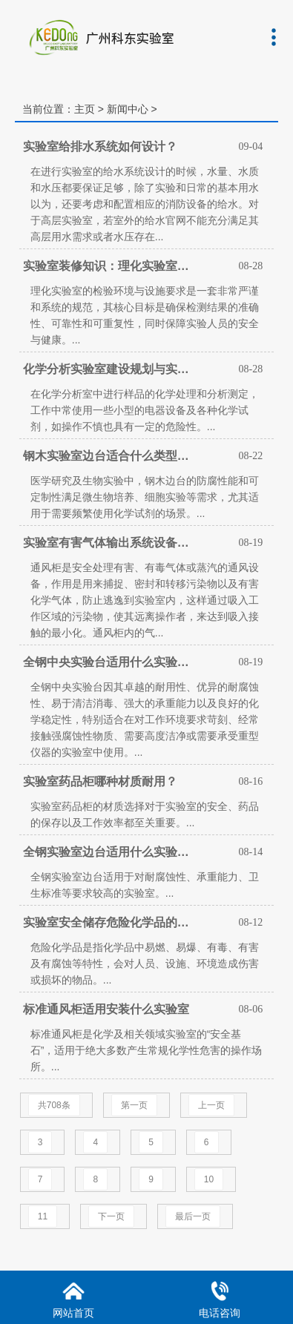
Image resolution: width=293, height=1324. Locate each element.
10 (209, 1179)
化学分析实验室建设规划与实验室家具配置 (109, 369)
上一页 (211, 1105)
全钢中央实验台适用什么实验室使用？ (109, 662)
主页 (84, 109)
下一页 (111, 1216)
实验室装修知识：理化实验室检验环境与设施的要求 (109, 266)
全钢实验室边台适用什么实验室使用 (109, 852)
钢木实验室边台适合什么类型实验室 (109, 455)
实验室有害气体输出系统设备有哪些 (109, 542)
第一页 (134, 1105)
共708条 (54, 1105)
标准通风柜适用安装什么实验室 (106, 1009)
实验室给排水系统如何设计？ (100, 146)
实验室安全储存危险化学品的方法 (109, 922)
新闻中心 (127, 109)
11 (42, 1216)
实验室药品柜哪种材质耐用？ (100, 781)
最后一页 (193, 1216)
